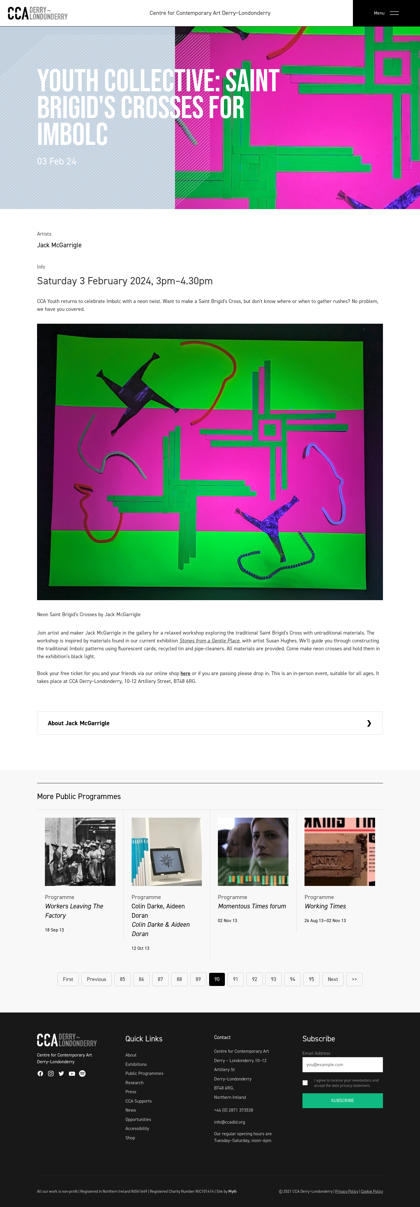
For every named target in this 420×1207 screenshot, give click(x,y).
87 (160, 979)
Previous (96, 979)
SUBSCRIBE (342, 1100)
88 (179, 979)
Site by (226, 1191)
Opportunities (138, 1119)
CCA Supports (138, 1101)
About (130, 1055)
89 (198, 979)
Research (134, 1083)
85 (122, 979)
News (130, 1110)
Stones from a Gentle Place (209, 640)
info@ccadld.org (229, 1122)
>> (354, 979)
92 (254, 979)
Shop (130, 1138)
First (68, 979)
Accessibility (137, 1128)
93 (273, 979)
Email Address (316, 1053)
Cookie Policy (372, 1191)
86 (141, 979)
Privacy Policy (346, 1191)
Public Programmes (144, 1073)
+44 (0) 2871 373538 (233, 1110)
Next (333, 979)
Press (130, 1092)
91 (235, 979)
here (185, 673)
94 (292, 979)
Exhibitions (136, 1064)
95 (311, 979)
